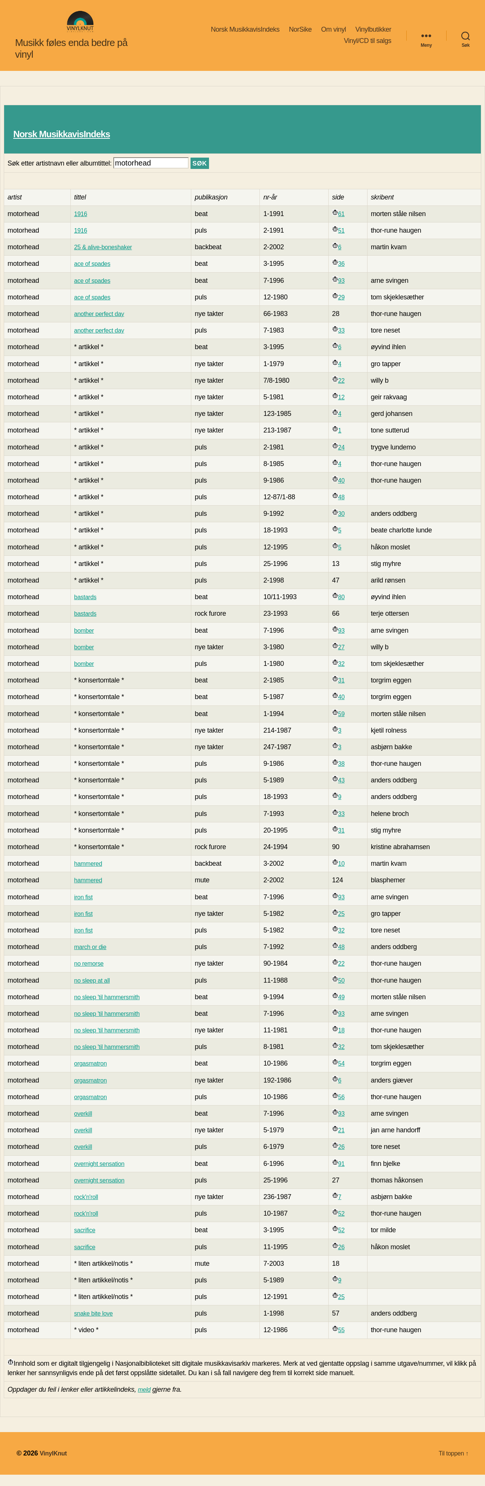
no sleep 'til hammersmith (109, 1008)
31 (345, 691)
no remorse (88, 974)
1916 (79, 225)
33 (345, 341)
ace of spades (92, 275)
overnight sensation (100, 1175)
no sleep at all (92, 991)
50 (345, 991)
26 (345, 1158)
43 (345, 791)
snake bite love (94, 1324)
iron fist (82, 908)
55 (345, 1341)
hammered (88, 875)
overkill (82, 1125)
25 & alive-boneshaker (104, 258)
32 (345, 675)
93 (345, 292)
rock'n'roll (85, 1208)
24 (345, 458)
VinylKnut (55, 1464)
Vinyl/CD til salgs (367, 46)
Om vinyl (333, 35)
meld (145, 1401)
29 (345, 308)
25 (345, 925)
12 (345, 408)
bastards (84, 608)
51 (345, 241)
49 (345, 1008)
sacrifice (84, 1241)
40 (345, 491)
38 (345, 775)
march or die (90, 958)
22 (345, 392)
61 (345, 225)
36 (345, 275)
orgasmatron (90, 1074)
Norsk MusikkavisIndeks (245, 35)
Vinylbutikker (373, 35)
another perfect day (100, 325)
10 (345, 875)
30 (345, 525)
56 (345, 1108)
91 (345, 1175)
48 (345, 508)
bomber (83, 642)
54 (345, 1074)
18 (345, 1041)
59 (345, 725)
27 (345, 658)
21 (345, 1141)
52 (345, 1224)
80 (345, 608)
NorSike (300, 35)
